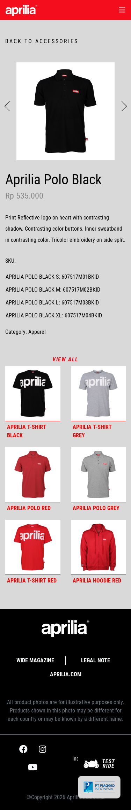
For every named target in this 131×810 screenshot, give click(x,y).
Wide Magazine (35, 660)
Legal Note (95, 660)
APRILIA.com (65, 674)
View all (65, 359)
